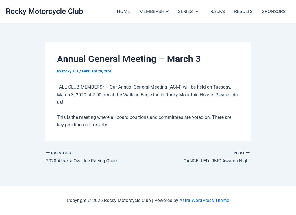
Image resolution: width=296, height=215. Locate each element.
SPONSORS (274, 11)
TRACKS (216, 11)
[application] (196, 11)
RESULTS (243, 11)
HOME (123, 11)
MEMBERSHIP (154, 11)
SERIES (188, 11)
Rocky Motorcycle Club (44, 11)
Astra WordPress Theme (204, 200)
